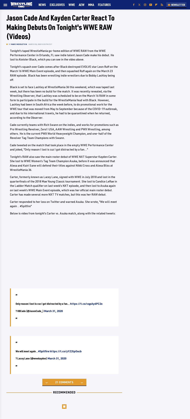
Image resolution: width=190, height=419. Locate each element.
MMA (91, 5)
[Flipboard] (156, 5)
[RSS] (162, 5)
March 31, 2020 (53, 311)
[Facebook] (133, 5)
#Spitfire (43, 351)
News (42, 5)
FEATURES (104, 5)
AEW (81, 5)
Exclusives (57, 5)
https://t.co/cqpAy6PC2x (86, 303)
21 (56, 382)
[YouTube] (150, 5)
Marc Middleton (19, 44)
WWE (72, 5)
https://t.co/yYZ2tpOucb (66, 351)
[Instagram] (145, 5)
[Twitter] (139, 5)
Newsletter (176, 4)
